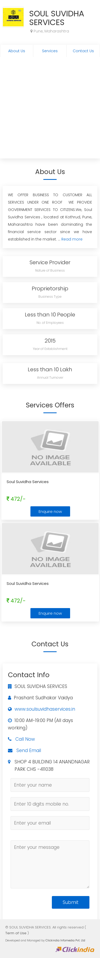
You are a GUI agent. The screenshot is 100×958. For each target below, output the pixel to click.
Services (50, 51)
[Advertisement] (49, 109)
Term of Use (15, 933)
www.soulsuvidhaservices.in (45, 709)
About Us (16, 51)
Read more (72, 239)
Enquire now (50, 511)
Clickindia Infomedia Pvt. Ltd (65, 940)
